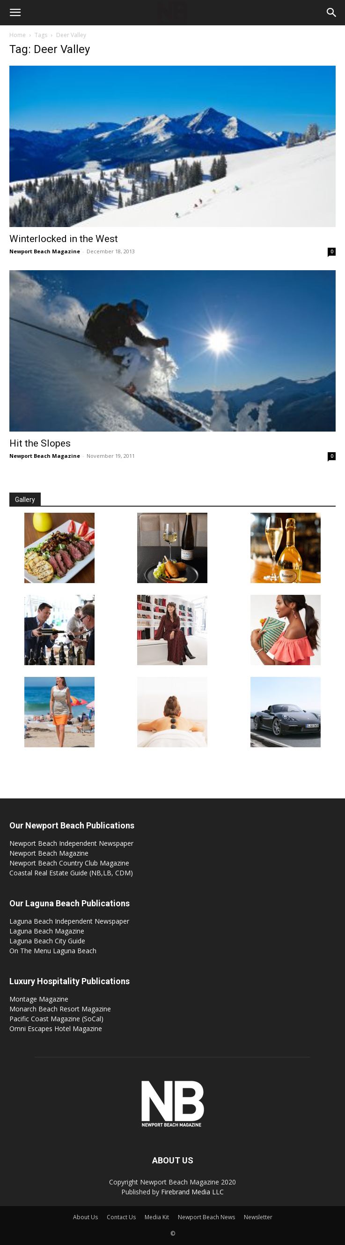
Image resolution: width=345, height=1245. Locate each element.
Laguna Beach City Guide (47, 940)
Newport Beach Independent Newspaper (71, 843)
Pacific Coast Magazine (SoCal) (56, 1018)
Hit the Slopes (40, 443)
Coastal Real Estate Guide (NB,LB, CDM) (71, 872)
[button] (15, 12)
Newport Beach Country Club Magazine (69, 862)
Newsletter (258, 1217)
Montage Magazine (38, 998)
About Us (85, 1217)
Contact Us (121, 1217)
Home (17, 35)
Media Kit (157, 1217)
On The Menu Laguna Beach (52, 950)
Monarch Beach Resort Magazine (60, 1008)
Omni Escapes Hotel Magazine (55, 1028)
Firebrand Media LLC (192, 1191)
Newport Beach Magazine (44, 251)
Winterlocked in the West (63, 238)
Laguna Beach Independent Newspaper (69, 921)
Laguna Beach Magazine (46, 930)
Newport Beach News (206, 1217)
